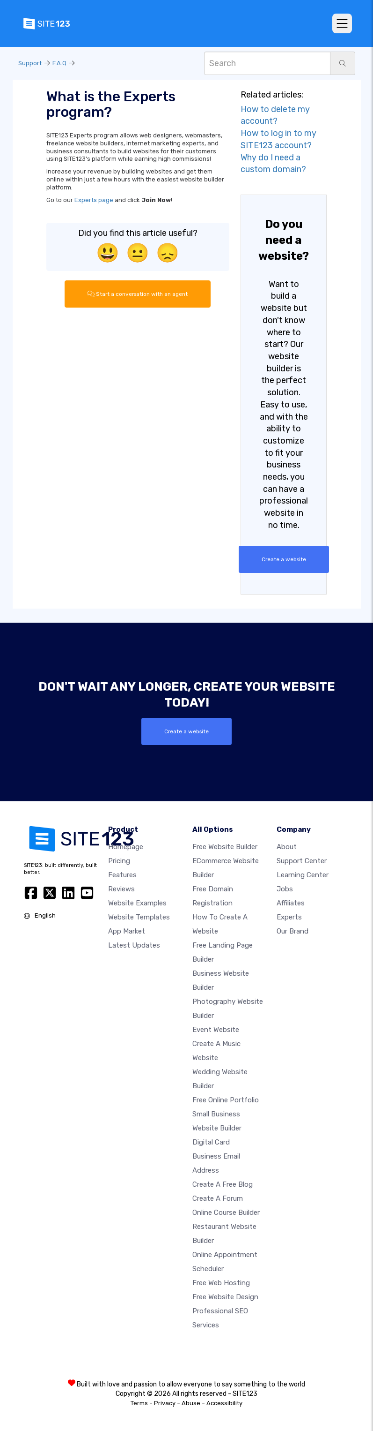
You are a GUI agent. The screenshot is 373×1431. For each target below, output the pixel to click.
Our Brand (292, 930)
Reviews (121, 888)
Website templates (139, 916)
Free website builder (224, 846)
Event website (215, 1029)
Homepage (125, 846)
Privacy (165, 1402)
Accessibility (224, 1402)
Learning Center (303, 874)
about (287, 846)
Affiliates (291, 902)
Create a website (284, 559)
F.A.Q (59, 63)
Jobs (285, 888)
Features (122, 874)
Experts (289, 916)
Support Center (302, 860)
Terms (139, 1402)
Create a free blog (222, 1184)
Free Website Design (225, 1296)
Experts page (93, 199)
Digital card (211, 1141)
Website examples (137, 902)
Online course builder (226, 1212)
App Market (126, 930)
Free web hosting (221, 1282)
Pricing (119, 860)
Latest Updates (134, 945)
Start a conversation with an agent (137, 294)
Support (30, 63)
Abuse (191, 1402)
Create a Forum (217, 1198)
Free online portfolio (225, 1099)
